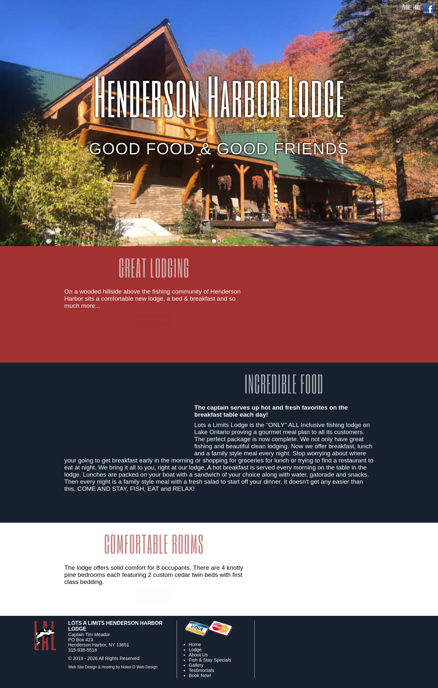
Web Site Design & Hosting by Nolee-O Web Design (113, 667)
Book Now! (200, 675)
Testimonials (201, 670)
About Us (198, 654)
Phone (406, 7)
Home (195, 644)
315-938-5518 (82, 650)
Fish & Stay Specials (210, 660)
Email (416, 7)
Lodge (195, 649)
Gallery (196, 665)
